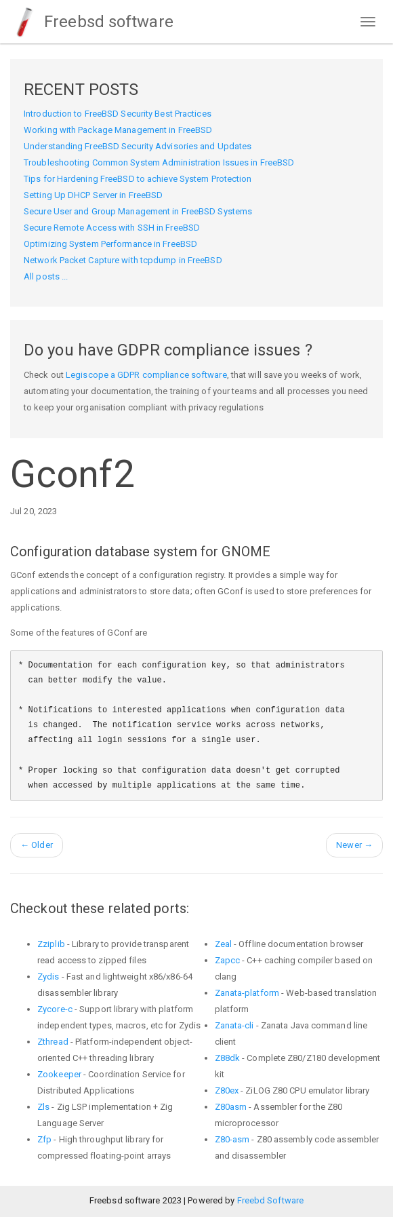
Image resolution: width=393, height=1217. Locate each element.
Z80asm (231, 1107)
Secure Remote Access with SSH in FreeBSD (112, 228)
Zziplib (51, 944)
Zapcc (228, 960)
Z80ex (227, 1090)
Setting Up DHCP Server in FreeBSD (93, 195)
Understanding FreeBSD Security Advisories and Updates (137, 146)
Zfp (44, 1139)
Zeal (223, 944)
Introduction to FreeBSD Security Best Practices (117, 114)
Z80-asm (232, 1139)
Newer (354, 845)
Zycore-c (55, 1009)
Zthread (52, 1042)
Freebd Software (270, 1200)
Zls (43, 1107)
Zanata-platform (247, 993)
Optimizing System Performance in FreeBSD (110, 244)
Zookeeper (59, 1074)
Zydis (48, 976)
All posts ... (46, 276)
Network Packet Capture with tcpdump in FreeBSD (123, 260)
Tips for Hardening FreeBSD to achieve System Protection (138, 179)
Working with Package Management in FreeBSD (118, 130)
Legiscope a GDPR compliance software (146, 375)
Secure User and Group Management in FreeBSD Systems (138, 211)
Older (36, 845)
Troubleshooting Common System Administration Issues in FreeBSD (159, 162)
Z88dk (228, 1058)
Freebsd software (91, 21)
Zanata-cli (234, 1025)
